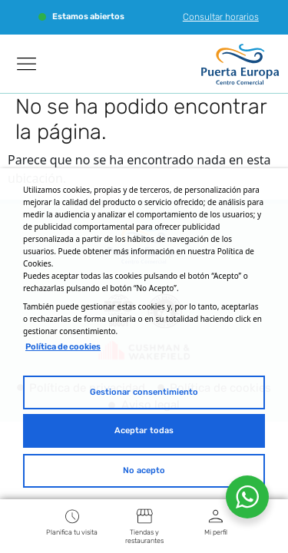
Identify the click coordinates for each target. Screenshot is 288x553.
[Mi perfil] (215, 516)
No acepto (144, 470)
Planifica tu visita (72, 532)
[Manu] (26, 63)
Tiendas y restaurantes (144, 536)
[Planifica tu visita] (72, 516)
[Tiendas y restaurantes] (144, 516)
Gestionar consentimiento (144, 392)
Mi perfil (215, 532)
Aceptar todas (144, 430)
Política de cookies (63, 347)
